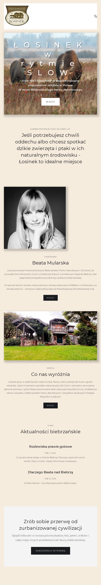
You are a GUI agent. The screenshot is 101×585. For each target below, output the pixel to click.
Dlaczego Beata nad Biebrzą (50, 472)
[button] (95, 16)
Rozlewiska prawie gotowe (50, 446)
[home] (47, 16)
